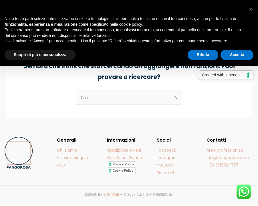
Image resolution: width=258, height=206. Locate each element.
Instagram (167, 158)
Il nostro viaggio (72, 158)
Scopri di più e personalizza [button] (40, 54)
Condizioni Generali (126, 158)
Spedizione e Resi (124, 150)
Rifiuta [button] (203, 54)
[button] (250, 9)
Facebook (166, 150)
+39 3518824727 (223, 165)
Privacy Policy (123, 164)
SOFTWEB (111, 194)
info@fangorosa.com (228, 158)
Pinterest (165, 172)
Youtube (165, 165)
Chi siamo (67, 150)
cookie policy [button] (130, 24)
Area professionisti (225, 150)
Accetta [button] (237, 54)
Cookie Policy (123, 170)
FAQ (61, 165)
